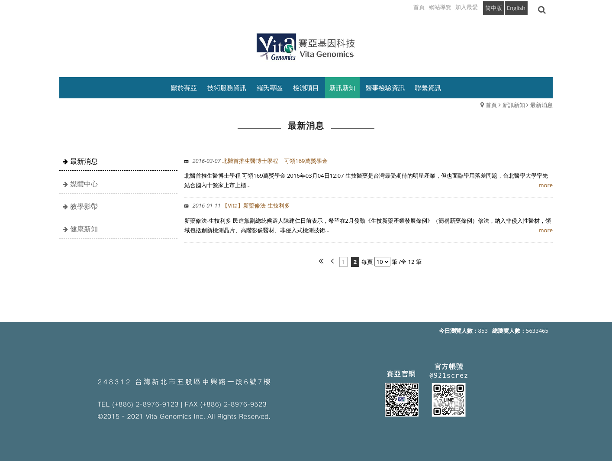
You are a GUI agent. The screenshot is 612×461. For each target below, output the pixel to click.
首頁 (491, 105)
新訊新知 (513, 105)
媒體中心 (84, 183)
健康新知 (84, 229)
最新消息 (541, 105)
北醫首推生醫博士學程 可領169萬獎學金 (259, 161)
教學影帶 (84, 206)
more (546, 185)
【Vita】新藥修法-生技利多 (240, 205)
